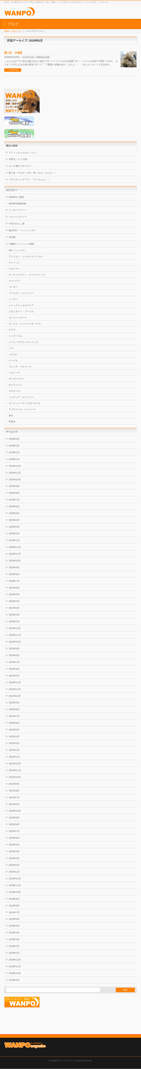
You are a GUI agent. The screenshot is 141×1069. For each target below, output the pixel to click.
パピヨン (13, 354)
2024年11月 (15, 554)
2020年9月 (14, 817)
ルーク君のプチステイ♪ (20, 166)
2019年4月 (14, 932)
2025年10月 (15, 479)
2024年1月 (14, 621)
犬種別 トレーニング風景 (21, 244)
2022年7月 (14, 716)
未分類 (12, 237)
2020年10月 (15, 810)
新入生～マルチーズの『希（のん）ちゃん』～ (32, 172)
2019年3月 (14, 939)
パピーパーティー (18, 216)
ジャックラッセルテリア (21, 305)
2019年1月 (14, 953)
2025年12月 (15, 466)
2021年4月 (14, 804)
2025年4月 (14, 520)
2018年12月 (15, 959)
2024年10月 (15, 560)
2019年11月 (15, 885)
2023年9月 (14, 648)
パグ (11, 348)
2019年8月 (14, 905)
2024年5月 (14, 594)
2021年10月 (15, 777)
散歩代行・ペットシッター (22, 230)
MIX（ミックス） (17, 250)
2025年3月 (14, 526)
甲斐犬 (12, 421)
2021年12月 (15, 763)
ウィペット (14, 262)
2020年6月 (14, 838)
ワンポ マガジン (67, 1040)
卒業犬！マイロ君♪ (18, 159)
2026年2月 (14, 452)
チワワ (12, 330)
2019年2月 (14, 946)
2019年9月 (14, 899)
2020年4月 (14, 851)
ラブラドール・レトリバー (22, 409)
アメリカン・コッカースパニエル (26, 256)
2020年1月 (14, 871)
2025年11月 (15, 472)
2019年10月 (15, 892)
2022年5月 (14, 729)
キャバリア (14, 281)
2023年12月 (15, 628)
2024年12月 (15, 547)
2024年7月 (14, 581)
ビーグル (13, 360)
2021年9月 (14, 784)
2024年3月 (14, 608)
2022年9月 (14, 702)
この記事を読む (13, 70)
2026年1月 (14, 459)
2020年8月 (14, 824)
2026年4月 (14, 439)
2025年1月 (14, 540)
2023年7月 (14, 662)
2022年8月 (14, 709)
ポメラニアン (15, 385)
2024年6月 (14, 587)
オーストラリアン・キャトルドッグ (27, 274)
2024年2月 (14, 614)
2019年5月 (14, 925)
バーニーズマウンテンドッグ (23, 342)
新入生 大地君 (13, 52)
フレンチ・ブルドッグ (20, 366)
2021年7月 (14, 797)
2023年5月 (14, 675)
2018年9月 (14, 980)
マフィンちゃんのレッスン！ (23, 152)
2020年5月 (14, 844)
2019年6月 (14, 919)
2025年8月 (14, 493)
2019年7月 (14, 912)
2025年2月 (14, 533)
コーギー (13, 287)
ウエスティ (14, 268)
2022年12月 (15, 682)
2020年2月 (14, 865)
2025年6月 (14, 506)
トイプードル (28, 57)
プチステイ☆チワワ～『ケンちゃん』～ (29, 179)
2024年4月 (14, 601)
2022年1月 (14, 756)
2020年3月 (14, 858)
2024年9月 (14, 567)
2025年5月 (14, 513)
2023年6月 (14, 669)
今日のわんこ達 (43, 57)
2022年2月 (14, 750)
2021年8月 (14, 790)
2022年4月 (14, 736)
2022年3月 (14, 743)
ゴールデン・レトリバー (21, 293)
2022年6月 (14, 723)
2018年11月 (15, 966)
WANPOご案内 (16, 197)
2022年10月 (15, 696)
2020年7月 (14, 831)
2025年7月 (14, 499)
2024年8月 (14, 574)
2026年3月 (14, 445)
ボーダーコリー (17, 378)
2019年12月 (15, 878)
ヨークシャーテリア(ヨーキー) (24, 403)
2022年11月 (15, 689)
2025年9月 (14, 486)
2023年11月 (15, 635)
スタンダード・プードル (21, 311)
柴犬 (11, 415)
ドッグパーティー (18, 210)
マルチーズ (14, 391)
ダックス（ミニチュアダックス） (26, 323)
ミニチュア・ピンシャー (21, 397)
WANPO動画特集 (17, 203)
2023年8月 (14, 655)
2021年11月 (15, 770)
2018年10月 (15, 973)
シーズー (13, 299)
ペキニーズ (14, 372)
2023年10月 (15, 641)
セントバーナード (18, 317)
